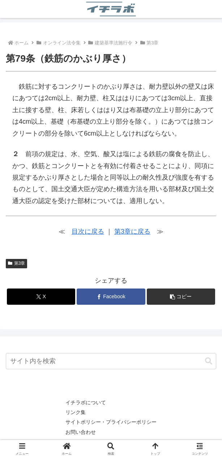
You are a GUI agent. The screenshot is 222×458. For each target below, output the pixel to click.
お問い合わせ (80, 432)
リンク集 (75, 412)
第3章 (16, 263)
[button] (181, 297)
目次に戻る (88, 231)
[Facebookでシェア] (111, 297)
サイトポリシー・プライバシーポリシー (111, 422)
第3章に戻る (132, 231)
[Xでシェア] (41, 297)
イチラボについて (85, 402)
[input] (111, 361)
